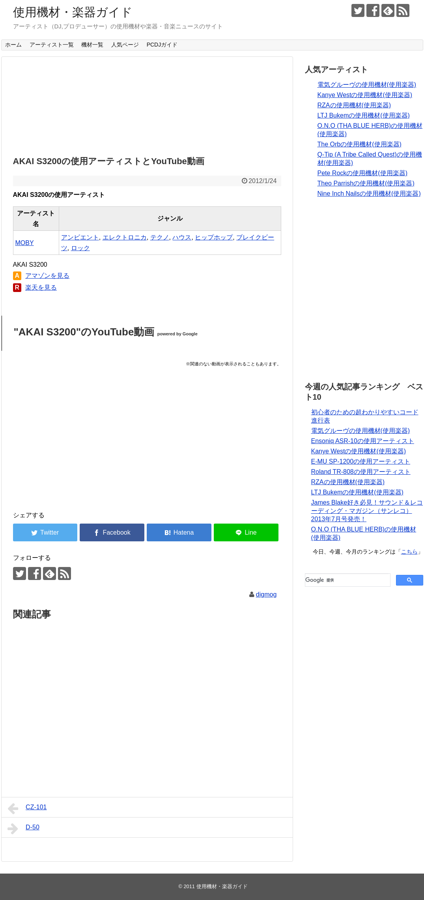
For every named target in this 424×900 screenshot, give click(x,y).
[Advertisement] (147, 104)
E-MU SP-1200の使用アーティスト (361, 461)
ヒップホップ (214, 237)
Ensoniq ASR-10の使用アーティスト (362, 441)
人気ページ (125, 44)
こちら (409, 551)
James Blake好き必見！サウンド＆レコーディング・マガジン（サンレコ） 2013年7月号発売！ (367, 510)
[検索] (347, 580)
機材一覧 (92, 44)
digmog (266, 594)
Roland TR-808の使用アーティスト (361, 471)
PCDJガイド (162, 44)
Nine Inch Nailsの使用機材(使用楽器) (369, 193)
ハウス (181, 237)
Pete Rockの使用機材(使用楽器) (362, 173)
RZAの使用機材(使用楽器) (354, 105)
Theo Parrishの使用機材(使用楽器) (366, 183)
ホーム (13, 44)
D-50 (23, 828)
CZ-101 (27, 808)
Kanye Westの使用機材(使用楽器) (365, 95)
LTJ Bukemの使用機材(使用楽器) (364, 115)
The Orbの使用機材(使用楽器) (360, 144)
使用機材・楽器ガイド (73, 12)
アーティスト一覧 (52, 44)
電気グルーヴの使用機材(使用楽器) (367, 84)
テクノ (159, 237)
